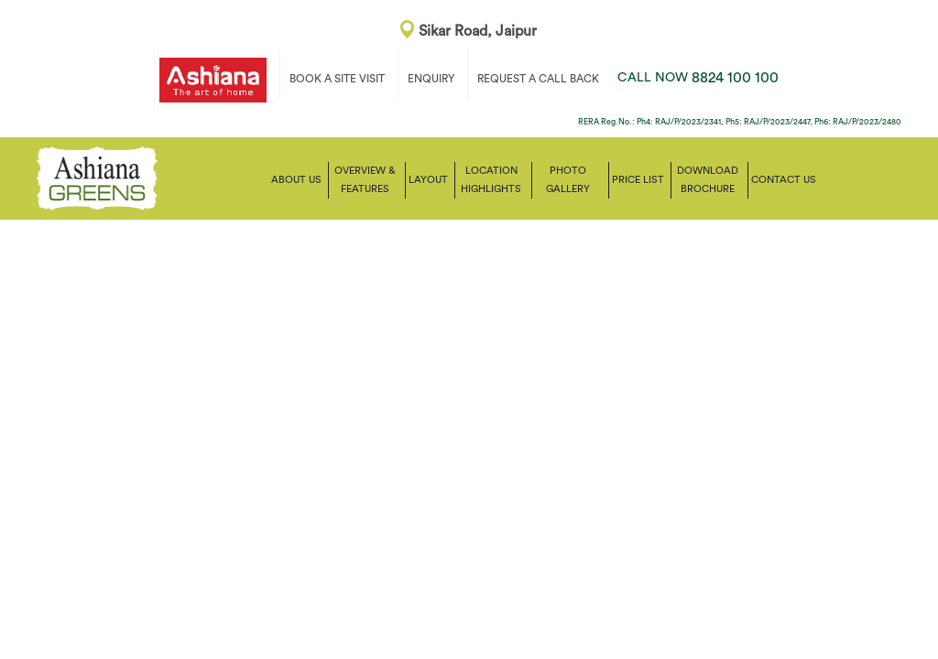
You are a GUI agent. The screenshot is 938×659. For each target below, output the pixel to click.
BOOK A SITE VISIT (337, 78)
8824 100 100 (698, 77)
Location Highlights (491, 180)
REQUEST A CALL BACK (538, 78)
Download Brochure (707, 180)
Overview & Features (365, 180)
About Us (296, 180)
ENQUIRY (431, 78)
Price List (638, 180)
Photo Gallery (568, 180)
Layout (428, 180)
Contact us (783, 180)
